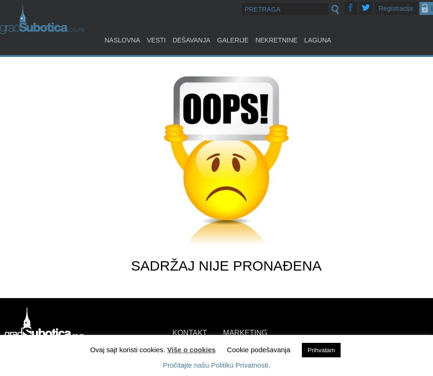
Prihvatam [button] (321, 350)
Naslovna (122, 40)
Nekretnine (276, 40)
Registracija (396, 8)
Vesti (156, 40)
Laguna (317, 40)
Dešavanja (191, 40)
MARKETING (245, 333)
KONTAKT (190, 333)
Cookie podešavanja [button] (258, 350)
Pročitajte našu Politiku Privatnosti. (216, 365)
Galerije (233, 40)
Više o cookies (191, 350)
